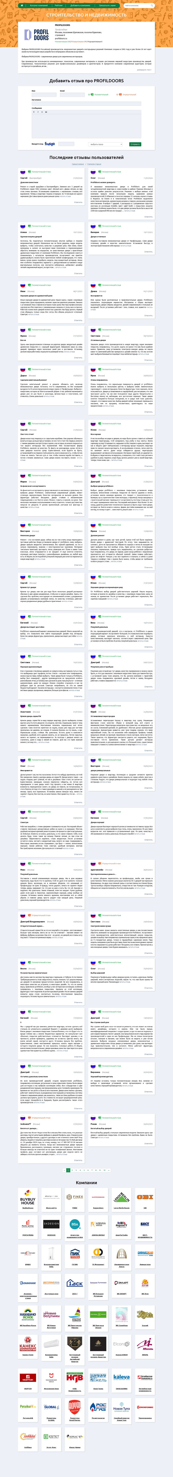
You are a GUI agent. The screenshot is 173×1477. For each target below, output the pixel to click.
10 (104, 1170)
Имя (33, 91)
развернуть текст (144, 70)
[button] (34, 112)
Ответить (78, 202)
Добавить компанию (80, 5)
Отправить (135, 144)
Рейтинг (59, 5)
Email (62, 91)
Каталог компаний (39, 5)
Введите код (37, 144)
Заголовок (36, 100)
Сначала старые (94, 164)
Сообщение (37, 108)
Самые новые (78, 164)
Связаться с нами (107, 5)
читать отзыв (65, 196)
